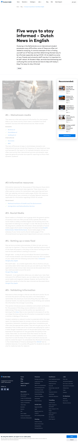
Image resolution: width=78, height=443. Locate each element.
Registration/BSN (38, 407)
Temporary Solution (53, 392)
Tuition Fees (23, 404)
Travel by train (52, 402)
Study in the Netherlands (26, 400)
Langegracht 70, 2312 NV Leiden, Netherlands (7, 381)
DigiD (36, 409)
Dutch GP (51, 385)
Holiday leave (66, 388)
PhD (21, 411)
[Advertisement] (39, 17)
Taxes (64, 390)
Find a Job (65, 379)
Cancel (71, 439)
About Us (23, 385)
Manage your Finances (39, 379)
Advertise (65, 398)
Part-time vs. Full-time (68, 383)
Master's (22, 409)
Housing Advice (38, 426)
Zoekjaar (65, 392)
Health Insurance (52, 383)
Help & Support (58, 2)
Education (25, 2)
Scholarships (37, 398)
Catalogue (33, 2)
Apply (71, 436)
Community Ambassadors (26, 418)
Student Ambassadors (25, 415)
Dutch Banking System (40, 387)
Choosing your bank (39, 390)
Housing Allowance (39, 428)
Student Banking (38, 394)
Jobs (39, 2)
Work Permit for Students (68, 385)
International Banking (39, 392)
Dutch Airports (52, 419)
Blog (47, 2)
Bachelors (23, 407)
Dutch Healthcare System (54, 379)
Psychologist (51, 394)
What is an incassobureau (40, 385)
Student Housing (38, 421)
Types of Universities (25, 402)
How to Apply (23, 413)
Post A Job (65, 400)
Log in (74, 2)
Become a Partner (67, 403)
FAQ (52, 2)
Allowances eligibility (39, 396)
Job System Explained (68, 381)
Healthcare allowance (53, 396)
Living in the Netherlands (26, 398)
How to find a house (39, 423)
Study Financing (38, 400)
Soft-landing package (39, 415)
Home (18, 2)
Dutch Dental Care (53, 381)
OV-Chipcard (51, 417)
